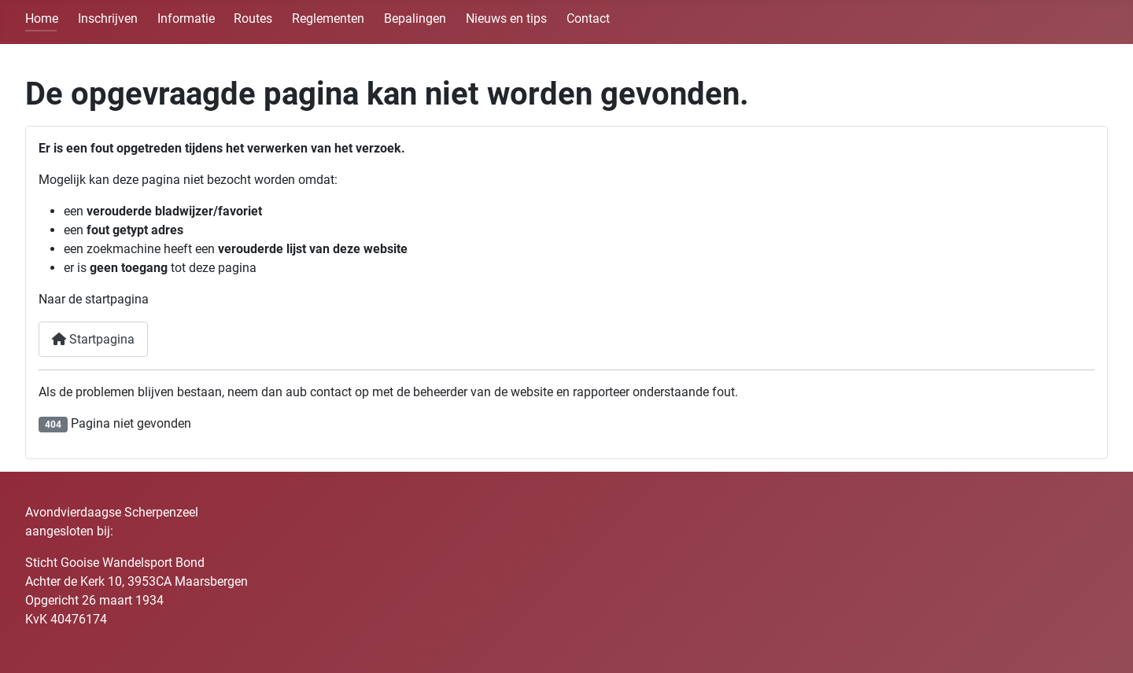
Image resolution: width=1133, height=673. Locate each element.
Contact (588, 18)
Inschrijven (108, 18)
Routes (253, 18)
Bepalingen (415, 18)
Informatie (186, 18)
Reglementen (328, 18)
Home (41, 18)
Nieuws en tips (506, 18)
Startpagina (93, 339)
